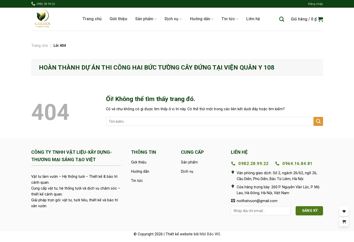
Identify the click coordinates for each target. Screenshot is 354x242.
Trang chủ (92, 19)
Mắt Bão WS (210, 234)
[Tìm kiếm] (281, 19)
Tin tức (229, 19)
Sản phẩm (146, 19)
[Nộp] (318, 121)
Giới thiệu (118, 19)
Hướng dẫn (201, 19)
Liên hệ (253, 19)
